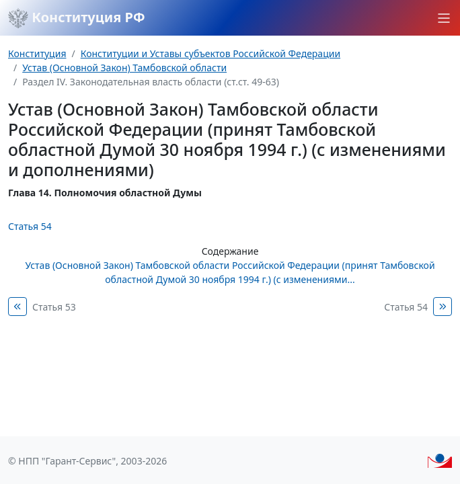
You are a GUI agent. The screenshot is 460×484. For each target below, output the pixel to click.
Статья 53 (54, 306)
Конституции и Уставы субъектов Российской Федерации (210, 53)
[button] (444, 18)
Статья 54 (30, 226)
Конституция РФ (76, 18)
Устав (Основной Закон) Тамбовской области (124, 67)
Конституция (37, 53)
